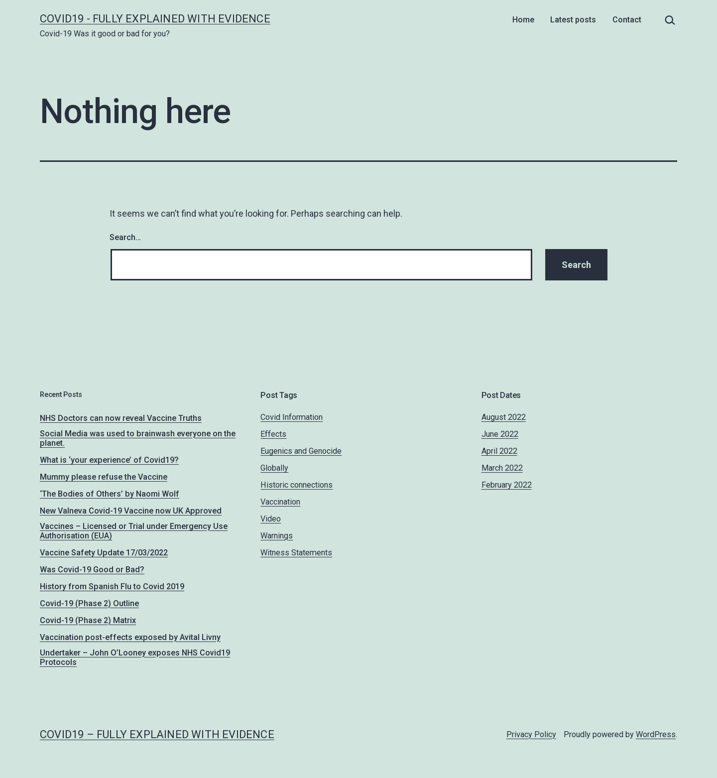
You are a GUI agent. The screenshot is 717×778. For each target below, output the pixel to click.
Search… (125, 237)
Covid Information (291, 417)
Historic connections (296, 485)
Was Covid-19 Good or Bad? (92, 569)
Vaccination (280, 502)
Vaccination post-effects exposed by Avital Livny (130, 637)
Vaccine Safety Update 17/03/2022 (104, 552)
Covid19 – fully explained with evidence (157, 734)
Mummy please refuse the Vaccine (103, 477)
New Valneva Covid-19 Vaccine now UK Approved (131, 511)
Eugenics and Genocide (301, 451)
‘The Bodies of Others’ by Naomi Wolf (109, 494)
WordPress (656, 734)
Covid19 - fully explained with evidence (155, 18)
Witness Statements (296, 552)
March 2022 (502, 468)
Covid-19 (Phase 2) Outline (89, 603)
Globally (274, 468)
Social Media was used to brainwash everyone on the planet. (138, 438)
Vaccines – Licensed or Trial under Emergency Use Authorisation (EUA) (134, 530)
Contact (626, 19)
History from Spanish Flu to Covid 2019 (112, 586)
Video (270, 518)
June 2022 (499, 434)
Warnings (276, 535)
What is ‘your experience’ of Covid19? (109, 460)
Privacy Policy (531, 734)
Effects (273, 434)
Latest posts (573, 19)
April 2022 (499, 451)
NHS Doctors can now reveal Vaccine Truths (121, 418)
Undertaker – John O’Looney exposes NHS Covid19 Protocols (135, 657)
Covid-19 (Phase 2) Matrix (88, 620)
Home (523, 19)
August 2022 (503, 417)
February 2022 (506, 485)
